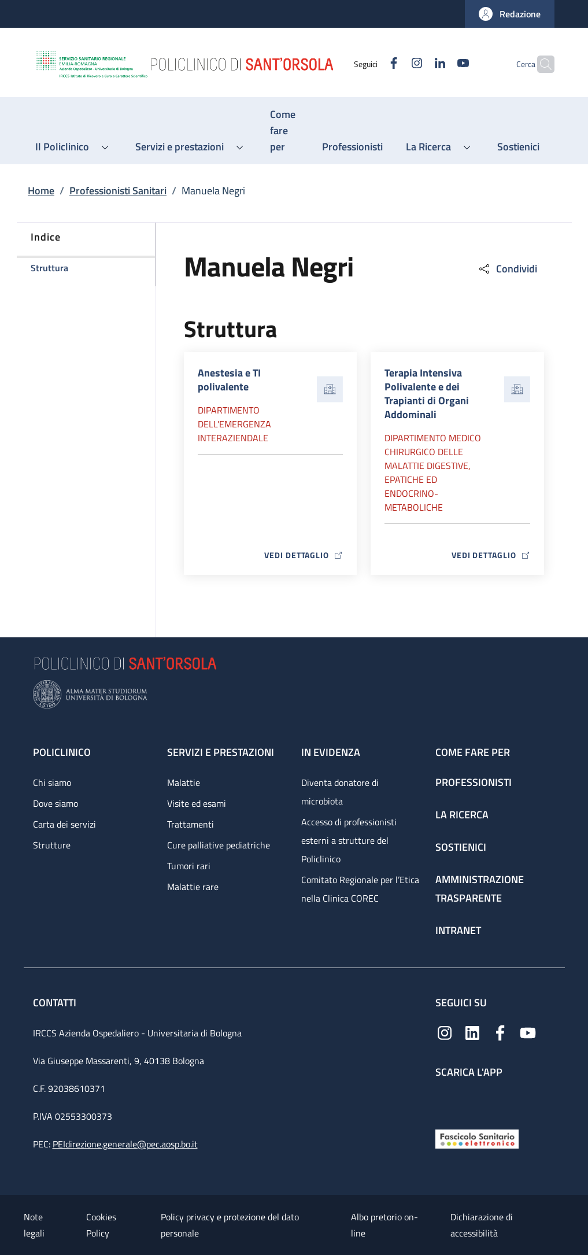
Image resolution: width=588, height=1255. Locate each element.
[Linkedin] (417, 64)
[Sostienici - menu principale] (518, 147)
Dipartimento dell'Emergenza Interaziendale (234, 424)
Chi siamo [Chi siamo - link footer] (52, 782)
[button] (509, 14)
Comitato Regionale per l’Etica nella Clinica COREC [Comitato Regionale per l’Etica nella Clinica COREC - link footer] (360, 889)
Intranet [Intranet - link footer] (458, 930)
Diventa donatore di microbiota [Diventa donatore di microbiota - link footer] (340, 792)
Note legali (34, 1225)
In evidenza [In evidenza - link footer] (330, 752)
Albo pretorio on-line (384, 1225)
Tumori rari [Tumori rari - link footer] (188, 866)
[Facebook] (371, 64)
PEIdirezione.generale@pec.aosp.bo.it (125, 1144)
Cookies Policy (101, 1225)
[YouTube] (440, 64)
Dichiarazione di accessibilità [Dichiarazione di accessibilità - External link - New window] (481, 1225)
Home (41, 190)
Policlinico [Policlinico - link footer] (62, 752)
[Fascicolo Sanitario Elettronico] (477, 1138)
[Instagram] (394, 64)
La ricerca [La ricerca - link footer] (462, 814)
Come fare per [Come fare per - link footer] (472, 752)
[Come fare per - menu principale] (284, 130)
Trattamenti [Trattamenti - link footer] (190, 824)
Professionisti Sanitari (118, 190)
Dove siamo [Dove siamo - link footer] (55, 803)
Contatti (56, 1002)
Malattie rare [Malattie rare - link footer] (193, 887)
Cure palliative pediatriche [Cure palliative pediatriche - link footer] (218, 845)
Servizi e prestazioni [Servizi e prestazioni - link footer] (220, 752)
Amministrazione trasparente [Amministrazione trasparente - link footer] (479, 889)
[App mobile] (444, 1101)
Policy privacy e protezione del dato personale (230, 1225)
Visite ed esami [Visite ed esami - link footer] (196, 803)
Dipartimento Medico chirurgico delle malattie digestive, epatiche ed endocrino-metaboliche (432, 472)
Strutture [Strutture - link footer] (52, 845)
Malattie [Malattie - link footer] (183, 782)
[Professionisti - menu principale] (352, 147)
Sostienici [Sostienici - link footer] (460, 847)
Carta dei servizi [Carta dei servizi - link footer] (64, 824)
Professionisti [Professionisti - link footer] (473, 782)
